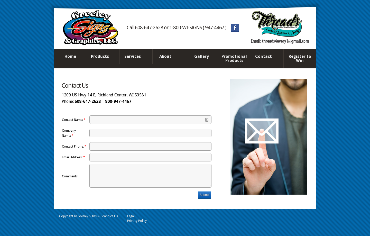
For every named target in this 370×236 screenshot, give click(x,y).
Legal (131, 220)
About (167, 57)
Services (134, 57)
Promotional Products (234, 58)
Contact (266, 57)
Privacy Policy (137, 224)
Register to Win (300, 58)
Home (70, 56)
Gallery (201, 56)
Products (102, 57)
